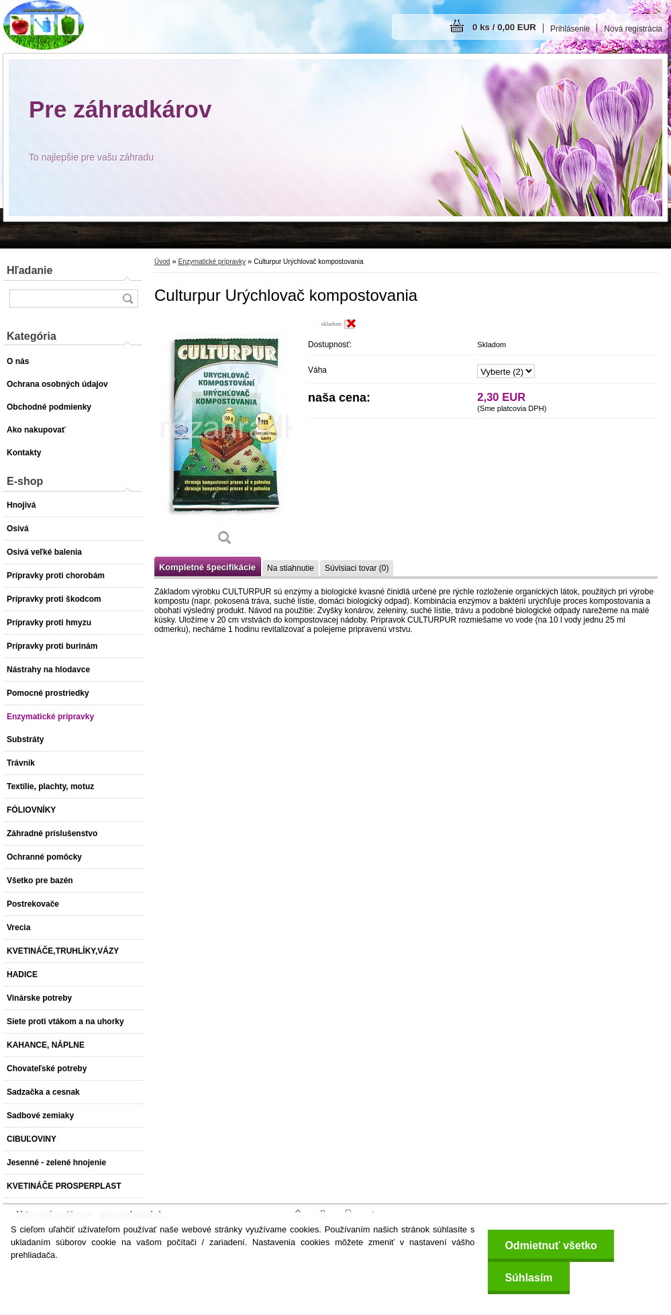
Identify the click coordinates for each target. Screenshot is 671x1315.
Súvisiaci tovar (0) (357, 568)
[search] (127, 298)
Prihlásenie (570, 29)
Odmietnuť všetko (551, 1245)
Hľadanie (29, 270)
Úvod (162, 261)
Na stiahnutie (290, 568)
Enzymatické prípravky (212, 261)
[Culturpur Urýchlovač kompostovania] (225, 436)
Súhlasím (528, 1277)
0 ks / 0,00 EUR (504, 27)
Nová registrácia (633, 29)
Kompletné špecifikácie (207, 567)
